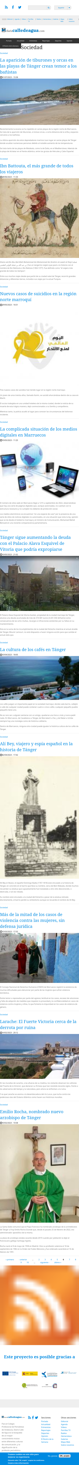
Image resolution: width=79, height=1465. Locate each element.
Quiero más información (18, 1463)
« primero (10, 1259)
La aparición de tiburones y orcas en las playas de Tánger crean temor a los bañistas (38, 66)
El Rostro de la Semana (10, 46)
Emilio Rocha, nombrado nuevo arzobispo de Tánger (31, 1114)
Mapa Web (65, 1442)
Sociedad (4, 53)
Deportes (58, 41)
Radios (39, 19)
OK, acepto (64, 1456)
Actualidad (20, 41)
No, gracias (52, 1456)
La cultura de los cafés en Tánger (33, 649)
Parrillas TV (66, 1430)
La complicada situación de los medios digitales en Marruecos (38, 432)
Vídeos (24, 19)
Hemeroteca (47, 19)
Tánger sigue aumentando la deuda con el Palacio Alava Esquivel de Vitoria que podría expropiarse (35, 543)
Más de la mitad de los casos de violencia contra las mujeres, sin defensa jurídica (32, 920)
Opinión (69, 41)
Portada (9, 41)
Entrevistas (33, 41)
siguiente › (44, 1262)
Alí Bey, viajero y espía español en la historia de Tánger (36, 746)
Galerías (55, 19)
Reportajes (46, 41)
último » (57, 1262)
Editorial (10, 19)
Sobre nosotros (67, 1445)
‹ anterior (23, 1259)
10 (28, 1262)
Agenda (17, 19)
